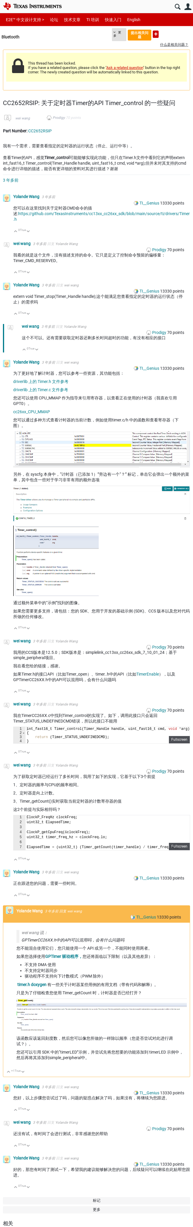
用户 (188, 7)
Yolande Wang (26, 196)
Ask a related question (124, 67)
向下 (28, 231)
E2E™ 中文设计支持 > (25, 19)
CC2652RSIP (40, 131)
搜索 (177, 7)
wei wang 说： (34, 936)
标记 (96, 1204)
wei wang (22, 118)
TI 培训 (92, 19)
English (133, 19)
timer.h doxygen (31, 988)
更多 (117, 34)
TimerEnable (147, 674)
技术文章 (72, 19)
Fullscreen (179, 743)
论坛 (54, 19)
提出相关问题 (139, 35)
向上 (15, 231)
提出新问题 (156, 34)
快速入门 (113, 19)
